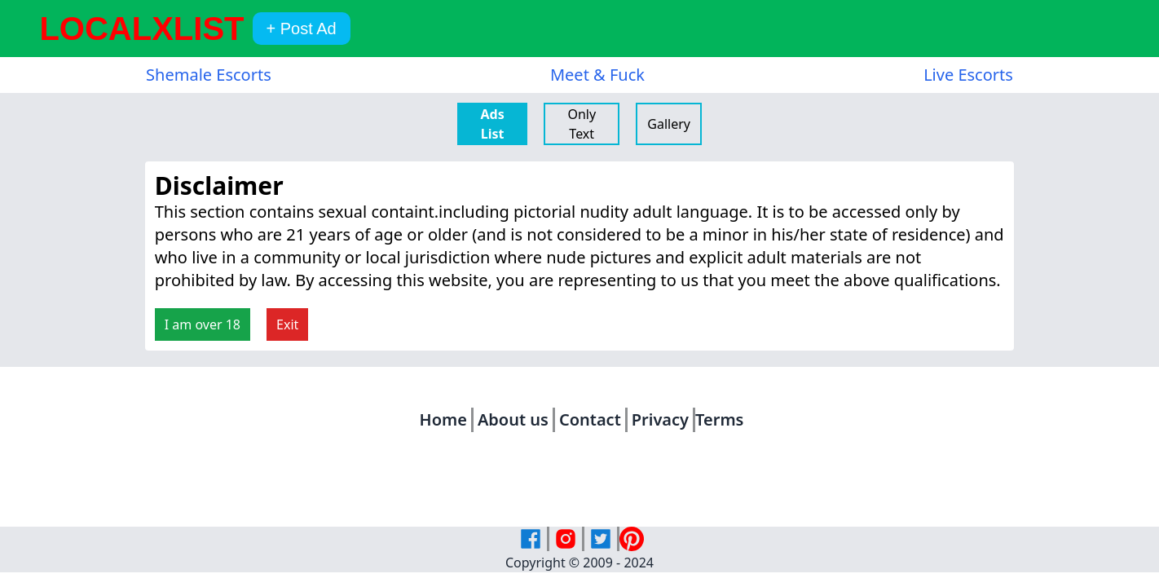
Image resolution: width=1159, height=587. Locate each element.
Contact (590, 419)
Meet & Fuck (597, 75)
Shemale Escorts (208, 75)
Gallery (668, 124)
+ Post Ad (301, 29)
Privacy (660, 419)
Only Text (581, 124)
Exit (287, 324)
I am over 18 (202, 324)
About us (513, 419)
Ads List (492, 124)
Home (443, 419)
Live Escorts (968, 75)
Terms (719, 419)
